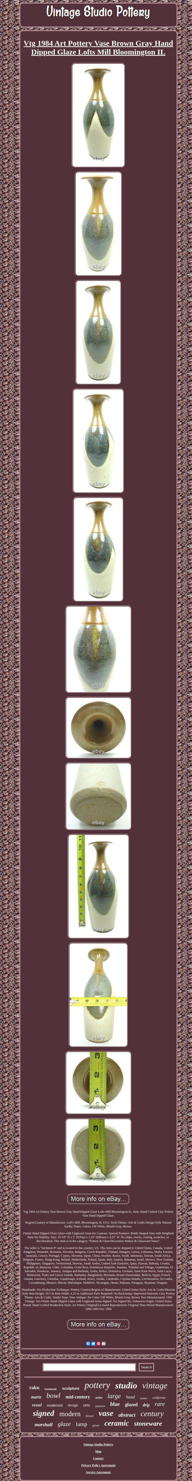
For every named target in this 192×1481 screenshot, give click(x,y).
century (152, 1413)
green (96, 1425)
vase (106, 1413)
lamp (81, 1424)
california (158, 1397)
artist (98, 1397)
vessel (37, 1405)
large (114, 1396)
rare (160, 1404)
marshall (44, 1424)
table (86, 1405)
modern (69, 1414)
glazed (131, 1404)
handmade (51, 1388)
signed (43, 1413)
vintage (154, 1385)
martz (36, 1397)
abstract (127, 1415)
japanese (100, 1405)
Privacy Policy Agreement (98, 1465)
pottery (97, 1385)
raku (34, 1387)
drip (146, 1405)
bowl (53, 1395)
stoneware (148, 1423)
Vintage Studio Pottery (98, 1444)
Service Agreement (98, 1472)
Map (98, 1451)
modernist (55, 1405)
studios (143, 1398)
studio (126, 1385)
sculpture (70, 1388)
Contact (98, 1458)
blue (115, 1404)
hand (130, 1397)
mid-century (78, 1396)
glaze (64, 1424)
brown (90, 1416)
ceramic (116, 1423)
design (73, 1405)
